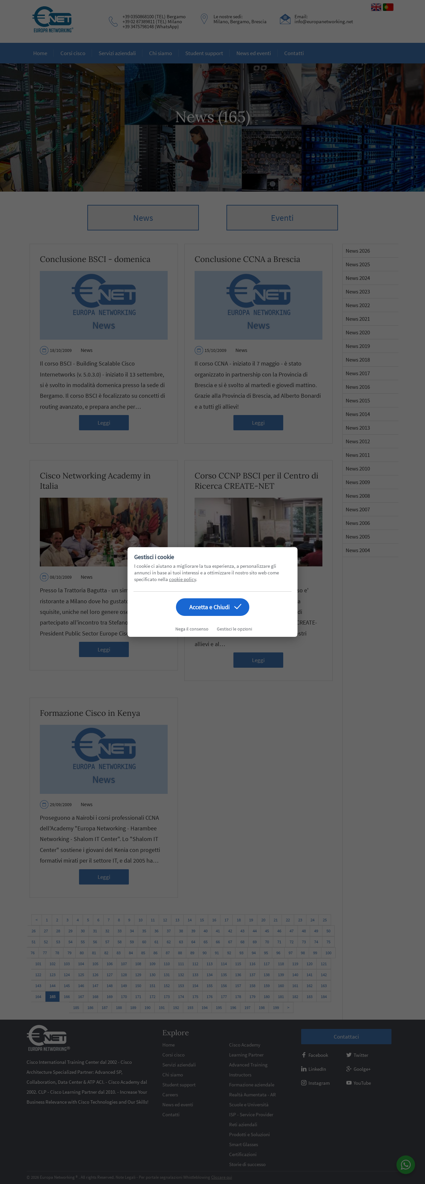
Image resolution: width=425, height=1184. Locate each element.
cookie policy (182, 579)
